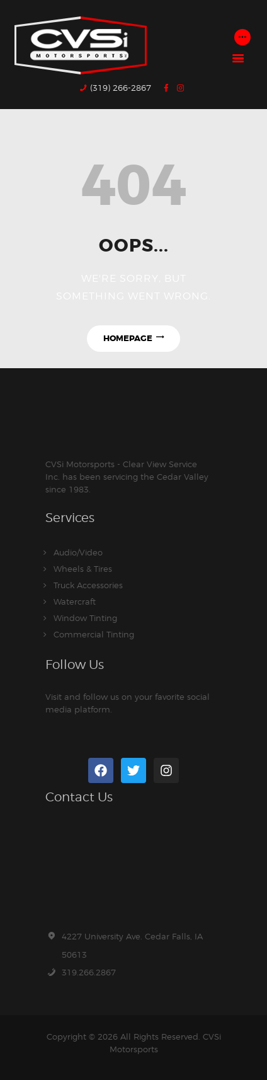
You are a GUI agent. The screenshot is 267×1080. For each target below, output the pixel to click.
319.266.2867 (89, 972)
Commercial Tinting (94, 634)
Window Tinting (85, 618)
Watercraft (75, 601)
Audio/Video (78, 552)
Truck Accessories (88, 585)
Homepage (127, 338)
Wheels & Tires (83, 569)
